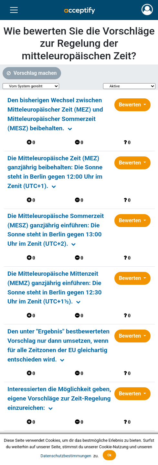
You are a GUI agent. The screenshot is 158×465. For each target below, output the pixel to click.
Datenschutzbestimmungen (66, 455)
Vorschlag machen (34, 73)
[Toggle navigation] (14, 10)
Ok (109, 455)
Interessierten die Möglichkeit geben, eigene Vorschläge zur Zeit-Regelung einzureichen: (59, 398)
